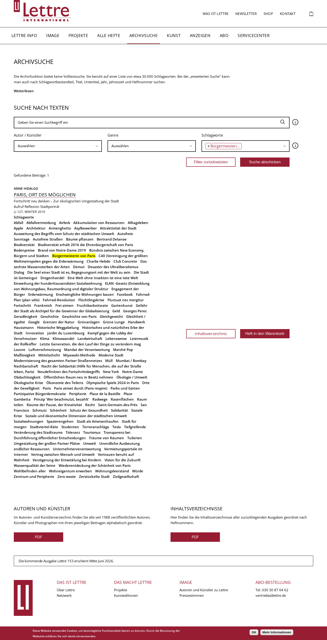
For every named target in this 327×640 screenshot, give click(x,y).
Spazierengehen (60, 421)
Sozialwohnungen (28, 421)
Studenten (70, 427)
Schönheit (58, 410)
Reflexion (32, 206)
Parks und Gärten (125, 388)
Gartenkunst (122, 305)
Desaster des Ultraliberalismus (113, 266)
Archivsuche (143, 35)
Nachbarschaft (26, 366)
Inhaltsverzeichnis (211, 333)
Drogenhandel (52, 278)
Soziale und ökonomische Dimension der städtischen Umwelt (76, 415)
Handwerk (136, 322)
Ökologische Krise (28, 382)
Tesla (116, 427)
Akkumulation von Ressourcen (99, 222)
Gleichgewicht (111, 316)
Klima (44, 338)
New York (111, 371)
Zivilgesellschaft (126, 476)
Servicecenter (254, 35)
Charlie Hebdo (98, 261)
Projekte (78, 35)
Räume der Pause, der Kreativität (54, 404)
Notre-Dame (132, 371)
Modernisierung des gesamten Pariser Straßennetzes (58, 360)
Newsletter (246, 13)
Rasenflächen (122, 399)
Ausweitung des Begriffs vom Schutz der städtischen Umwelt (64, 233)
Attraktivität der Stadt (118, 228)
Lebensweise (116, 338)
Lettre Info (24, 35)
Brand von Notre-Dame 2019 (62, 250)
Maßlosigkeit (24, 355)
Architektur (35, 228)
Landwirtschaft (89, 338)
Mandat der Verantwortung (87, 349)
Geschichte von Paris (79, 316)
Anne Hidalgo (26, 188)
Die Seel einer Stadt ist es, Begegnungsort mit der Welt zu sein (79, 272)
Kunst (174, 35)
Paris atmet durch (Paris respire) (80, 388)
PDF (38, 537)
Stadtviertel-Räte (44, 427)
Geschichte (49, 316)
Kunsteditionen (126, 595)
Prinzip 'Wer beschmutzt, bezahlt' (61, 399)
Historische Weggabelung (58, 327)
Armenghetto (60, 228)
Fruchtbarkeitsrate (92, 305)
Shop (268, 13)
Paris (47, 388)
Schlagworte (212, 135)
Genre (113, 135)
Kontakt (288, 13)
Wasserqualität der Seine (34, 465)
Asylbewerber (85, 228)
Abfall (18, 222)
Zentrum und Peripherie (34, 476)
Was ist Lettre (215, 13)
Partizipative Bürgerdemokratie (40, 393)
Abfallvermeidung (41, 222)
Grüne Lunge (114, 322)
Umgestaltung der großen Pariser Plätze (47, 443)
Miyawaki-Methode (79, 355)
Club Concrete (125, 261)
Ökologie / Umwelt (132, 377)
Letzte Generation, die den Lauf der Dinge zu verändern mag (90, 344)
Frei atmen (64, 305)
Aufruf (19, 206)
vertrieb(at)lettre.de (271, 595)
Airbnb (64, 222)
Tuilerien (134, 438)
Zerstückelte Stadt (94, 476)
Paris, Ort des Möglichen (45, 195)
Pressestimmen (191, 595)
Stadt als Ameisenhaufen (98, 421)
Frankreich (43, 305)
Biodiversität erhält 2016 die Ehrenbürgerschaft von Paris (85, 244)
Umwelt (89, 443)
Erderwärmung (40, 294)
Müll (109, 360)
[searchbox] (58, 146)
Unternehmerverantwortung (77, 449)
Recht (90, 404)
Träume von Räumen (106, 438)
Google (34, 322)
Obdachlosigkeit (27, 377)
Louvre (19, 349)
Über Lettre (66, 590)
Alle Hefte (108, 35)
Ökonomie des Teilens (64, 382)
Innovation (35, 333)
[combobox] (58, 146)
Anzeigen (200, 35)
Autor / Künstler (28, 135)
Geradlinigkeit (25, 316)
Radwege (100, 399)
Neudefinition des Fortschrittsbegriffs (68, 371)
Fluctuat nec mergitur (126, 300)
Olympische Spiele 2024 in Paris (112, 382)
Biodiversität (24, 244)
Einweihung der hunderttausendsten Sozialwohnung (58, 283)
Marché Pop (123, 349)
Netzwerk (64, 595)
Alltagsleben (138, 222)
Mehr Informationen (276, 632)
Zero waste (66, 476)
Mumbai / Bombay (131, 360)
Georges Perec (135, 311)
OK (254, 632)
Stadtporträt (49, 206)
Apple (18, 228)
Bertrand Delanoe (112, 239)
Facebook (125, 294)
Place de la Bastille (105, 393)
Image (52, 35)
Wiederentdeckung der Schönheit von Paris (95, 465)
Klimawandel (63, 338)
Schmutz (39, 410)
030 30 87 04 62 (275, 590)
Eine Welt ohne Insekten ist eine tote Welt (103, 278)
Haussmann (24, 327)
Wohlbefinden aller (30, 471)
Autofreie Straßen (48, 239)
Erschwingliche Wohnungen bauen (85, 294)
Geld (116, 311)
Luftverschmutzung (44, 349)
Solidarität (119, 410)
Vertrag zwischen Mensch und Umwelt (63, 454)
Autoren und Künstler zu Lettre (203, 590)
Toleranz (73, 432)
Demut (79, 266)
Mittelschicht (49, 355)
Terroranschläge (95, 427)
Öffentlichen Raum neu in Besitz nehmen (78, 377)
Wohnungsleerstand (112, 471)
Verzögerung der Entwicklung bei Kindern (67, 460)
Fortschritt (22, 305)
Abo (224, 35)
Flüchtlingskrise (91, 300)
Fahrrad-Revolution (59, 300)
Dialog (19, 272)
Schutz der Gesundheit (89, 410)
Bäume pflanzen (80, 239)
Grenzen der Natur (58, 322)
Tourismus (91, 432)
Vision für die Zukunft (123, 460)
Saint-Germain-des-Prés (117, 404)
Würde (137, 471)
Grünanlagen (89, 322)
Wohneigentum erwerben (70, 471)
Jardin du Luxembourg (65, 333)
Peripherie (77, 393)
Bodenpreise (24, 250)
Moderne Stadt (111, 355)
